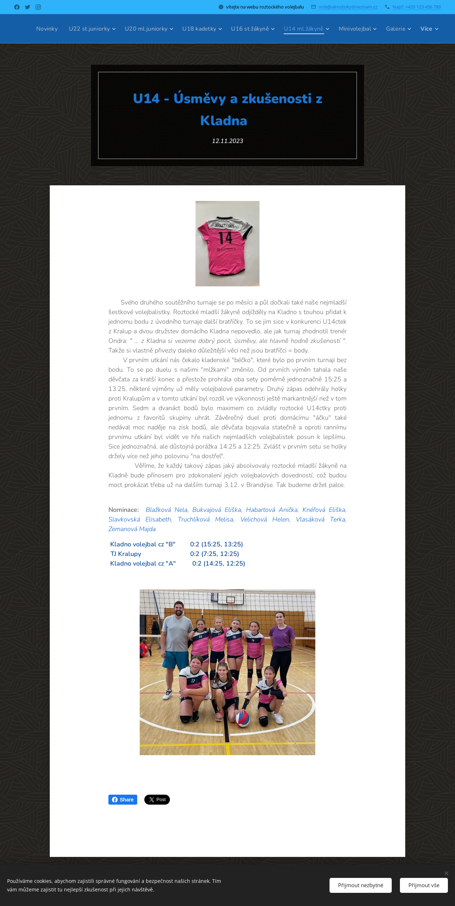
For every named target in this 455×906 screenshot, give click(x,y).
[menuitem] (68, 29)
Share (123, 799)
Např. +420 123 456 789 (416, 7)
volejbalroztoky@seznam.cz (348, 7)
